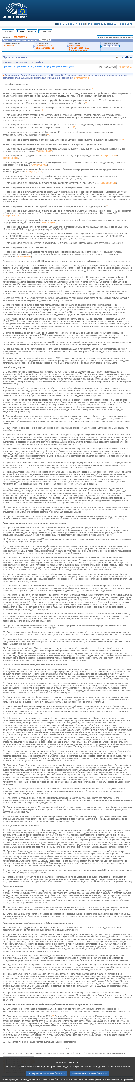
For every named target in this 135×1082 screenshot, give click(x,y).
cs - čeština (63, 24)
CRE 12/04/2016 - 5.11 (79, 48)
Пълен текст (47, 31)
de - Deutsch (69, 24)
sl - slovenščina (124, 24)
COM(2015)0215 (11, 215)
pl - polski (111, 24)
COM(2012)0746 (109, 155)
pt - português (115, 24)
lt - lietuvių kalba (98, 24)
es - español (59, 24)
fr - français (82, 24)
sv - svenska (131, 24)
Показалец (9, 31)
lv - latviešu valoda (95, 24)
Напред (30, 31)
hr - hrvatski (89, 24)
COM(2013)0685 (10, 158)
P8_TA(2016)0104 (111, 46)
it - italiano (92, 24)
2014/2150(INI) (20, 37)
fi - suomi (128, 24)
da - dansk (66, 24)
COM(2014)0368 (44, 151)
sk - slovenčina (121, 24)
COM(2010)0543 (108, 183)
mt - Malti (105, 24)
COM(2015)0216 (48, 222)
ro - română (118, 24)
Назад (22, 31)
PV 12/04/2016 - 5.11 (78, 46)
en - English (79, 24)
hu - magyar (102, 24)
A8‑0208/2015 (24, 256)
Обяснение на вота (78, 50)
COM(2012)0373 (39, 165)
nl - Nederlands (108, 24)
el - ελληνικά (76, 24)
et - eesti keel (72, 24)
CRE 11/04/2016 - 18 (45, 48)
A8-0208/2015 (10, 46)
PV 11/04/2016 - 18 (44, 46)
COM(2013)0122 (34, 172)
